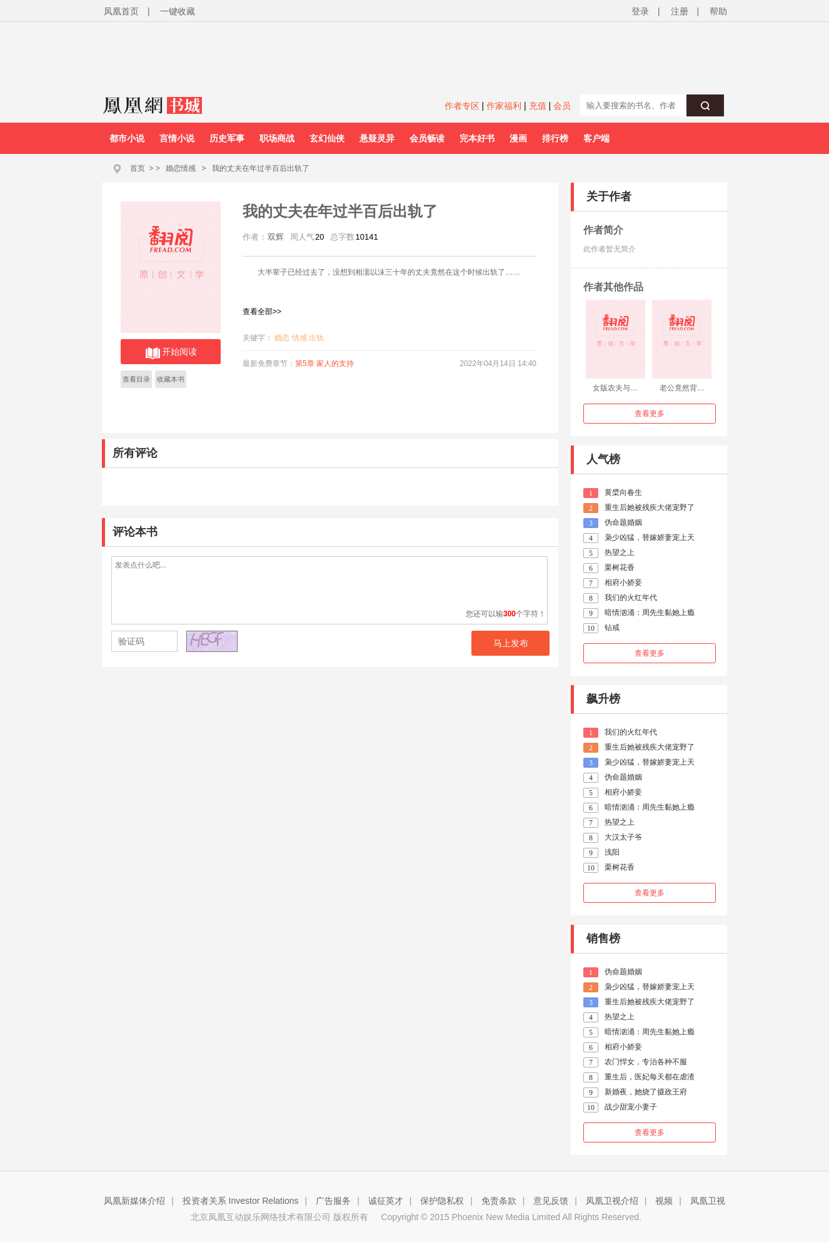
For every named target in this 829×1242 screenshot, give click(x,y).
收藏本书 (170, 379)
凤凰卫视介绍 (612, 1201)
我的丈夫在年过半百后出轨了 (260, 168)
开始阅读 (171, 352)
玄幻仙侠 (326, 138)
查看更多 (650, 413)
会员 (562, 106)
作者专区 (462, 106)
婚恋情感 (181, 168)
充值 (537, 106)
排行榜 (555, 138)
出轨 (316, 337)
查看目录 (136, 379)
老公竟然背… (682, 388)
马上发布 (510, 643)
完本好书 (477, 138)
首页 (137, 168)
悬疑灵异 (376, 138)
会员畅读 (427, 138)
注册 (679, 11)
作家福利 (503, 106)
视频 (664, 1201)
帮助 (718, 11)
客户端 (596, 138)
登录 (640, 11)
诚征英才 (385, 1201)
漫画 (518, 138)
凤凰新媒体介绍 (134, 1201)
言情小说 (176, 138)
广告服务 (333, 1201)
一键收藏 (177, 11)
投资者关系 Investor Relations (241, 1201)
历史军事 (226, 138)
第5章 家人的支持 (324, 363)
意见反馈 (550, 1201)
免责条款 (498, 1201)
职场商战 (276, 138)
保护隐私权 (442, 1201)
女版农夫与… (615, 388)
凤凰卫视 (707, 1201)
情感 (299, 337)
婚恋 (281, 337)
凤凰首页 (121, 11)
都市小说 (126, 138)
